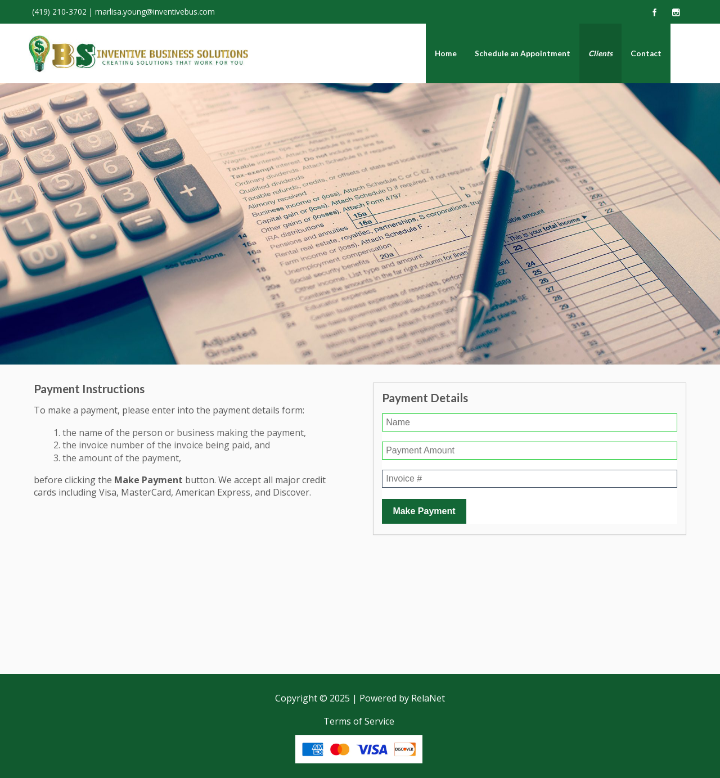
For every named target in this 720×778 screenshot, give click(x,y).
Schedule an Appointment (522, 53)
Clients (600, 53)
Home (446, 53)
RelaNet (428, 698)
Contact (646, 53)
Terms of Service (358, 721)
